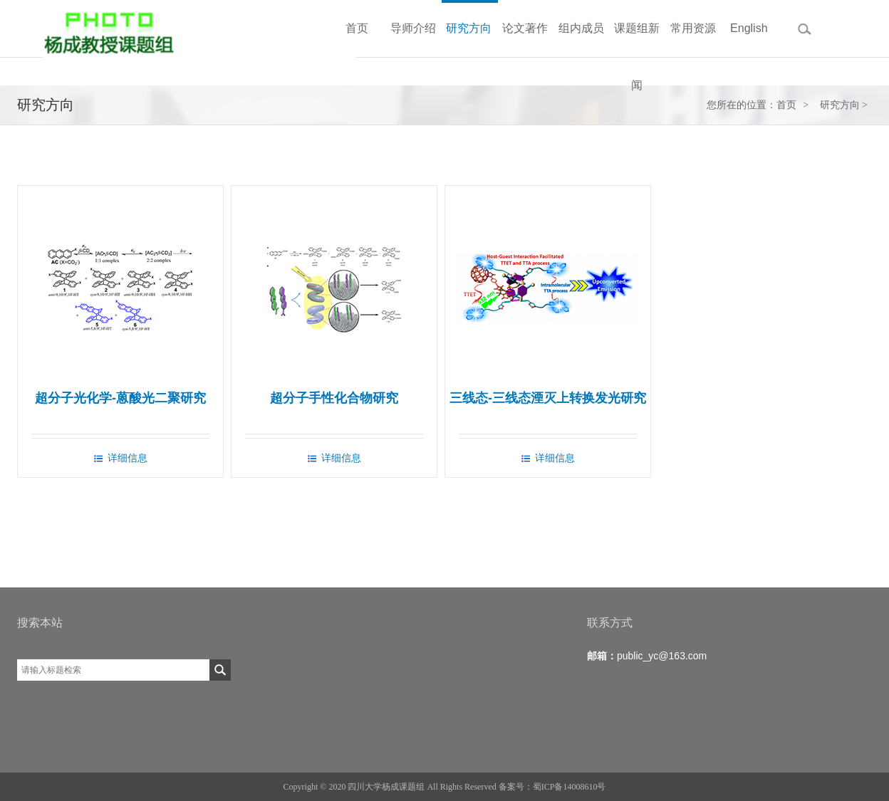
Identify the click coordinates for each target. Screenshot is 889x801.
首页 (786, 105)
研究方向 (840, 105)
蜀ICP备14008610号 (569, 787)
